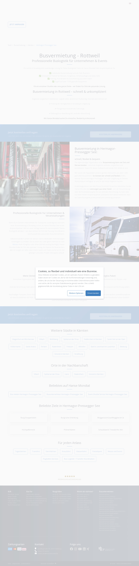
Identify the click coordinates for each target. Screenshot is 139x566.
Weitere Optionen (76, 293)
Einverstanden (93, 293)
